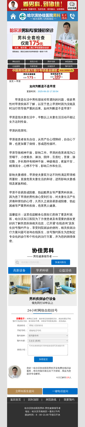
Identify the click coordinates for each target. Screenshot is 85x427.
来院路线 (69, 62)
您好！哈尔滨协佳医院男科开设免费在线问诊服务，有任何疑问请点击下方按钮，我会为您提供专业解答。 (49, 371)
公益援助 (16, 66)
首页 (11, 81)
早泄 (18, 81)
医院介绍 (34, 62)
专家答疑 (34, 66)
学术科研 (42, 270)
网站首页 (16, 62)
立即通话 (72, 16)
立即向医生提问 (24, 391)
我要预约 (69, 399)
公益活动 (65, 270)
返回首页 (15, 399)
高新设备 (19, 270)
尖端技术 (51, 66)
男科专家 (51, 62)
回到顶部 (33, 399)
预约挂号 (69, 66)
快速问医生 (60, 262)
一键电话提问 (60, 391)
